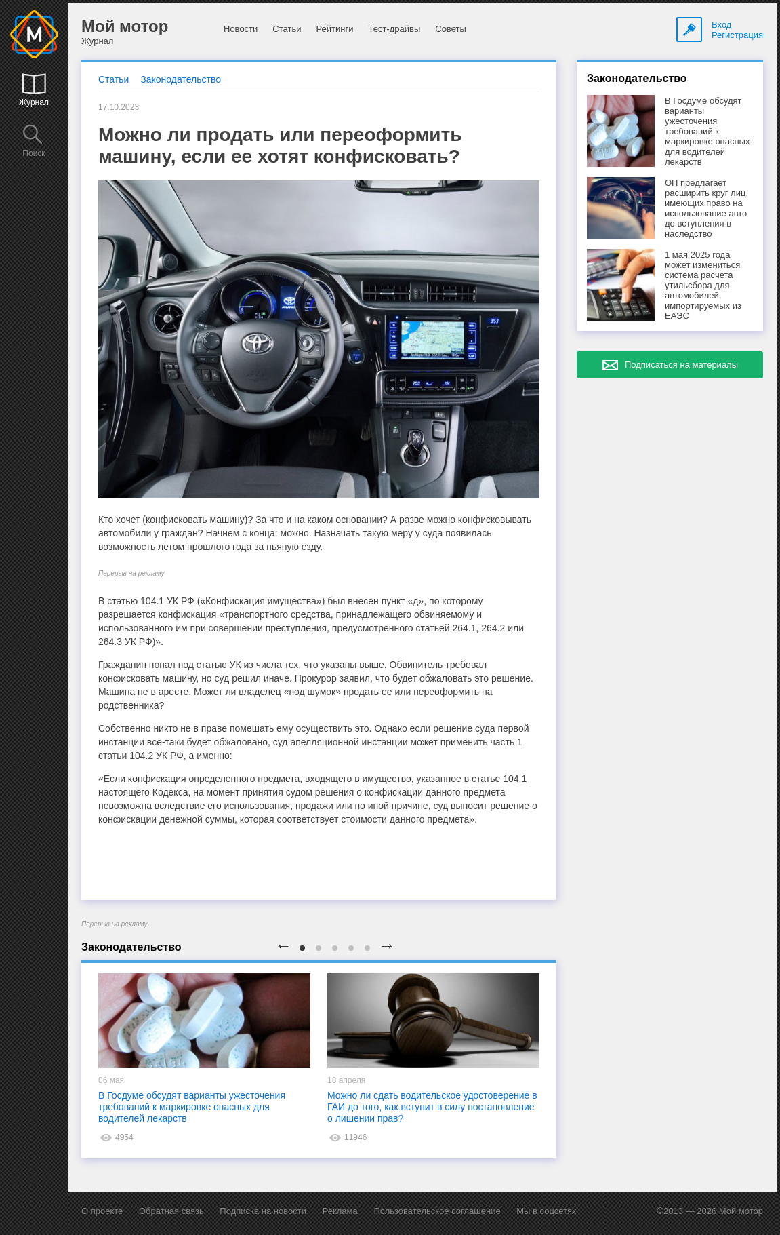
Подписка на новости (263, 1211)
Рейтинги (334, 29)
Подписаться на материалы (681, 364)
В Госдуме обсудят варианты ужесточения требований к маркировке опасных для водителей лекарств (191, 1107)
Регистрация (737, 35)
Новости (241, 29)
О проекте (102, 1211)
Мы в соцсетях (546, 1211)
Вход (721, 25)
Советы (450, 29)
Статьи (286, 29)
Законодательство (180, 79)
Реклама (340, 1211)
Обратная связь (171, 1211)
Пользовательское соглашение (436, 1211)
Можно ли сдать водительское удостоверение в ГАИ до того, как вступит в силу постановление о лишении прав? (432, 1107)
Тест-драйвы (394, 29)
